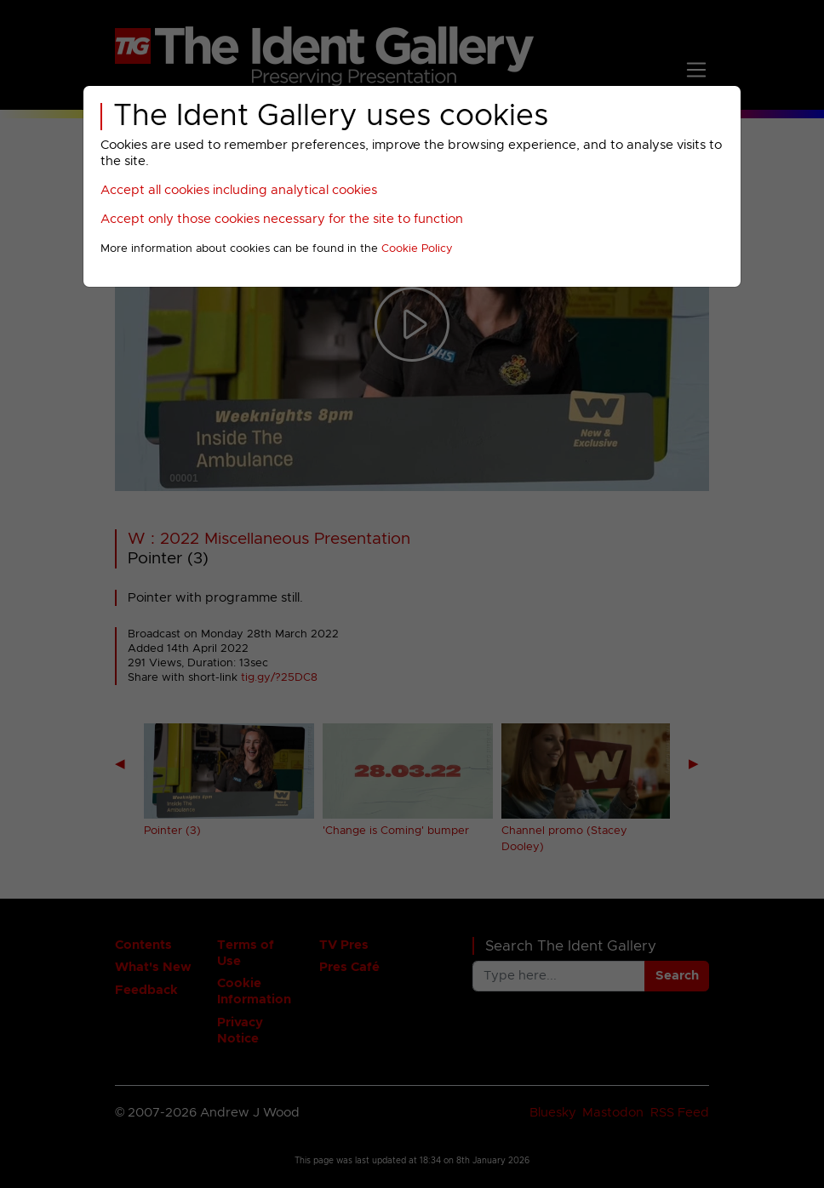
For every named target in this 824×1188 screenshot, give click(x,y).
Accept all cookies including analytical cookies (238, 190)
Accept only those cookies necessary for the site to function (281, 219)
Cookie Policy (417, 248)
